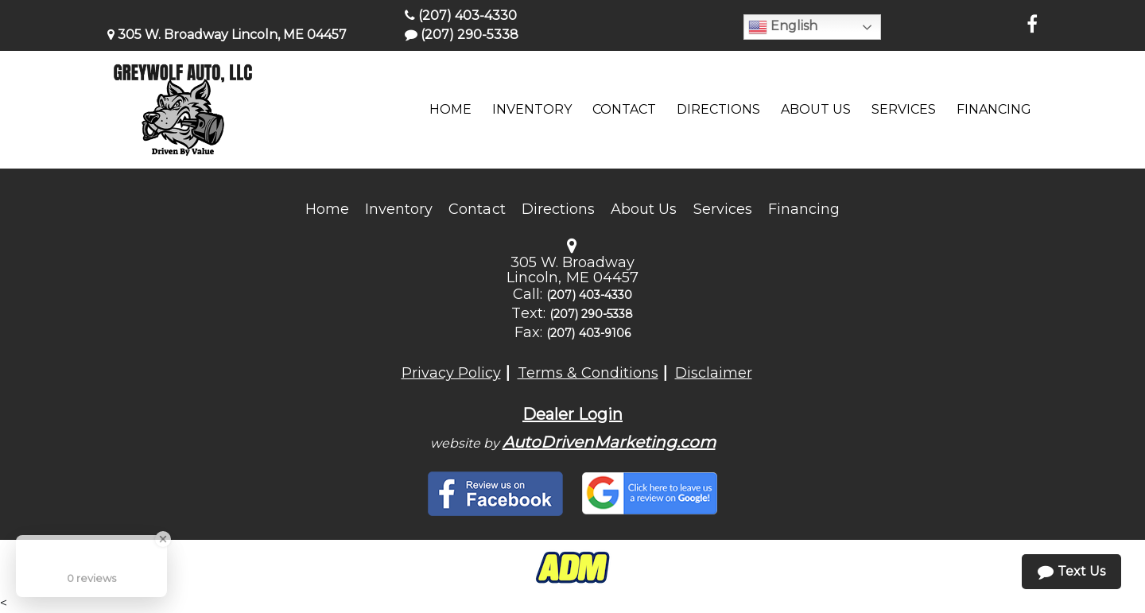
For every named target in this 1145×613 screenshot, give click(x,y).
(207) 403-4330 (461, 15)
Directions (559, 209)
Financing (804, 209)
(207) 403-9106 (588, 333)
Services (722, 209)
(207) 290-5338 (461, 34)
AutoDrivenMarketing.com (609, 442)
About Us (644, 209)
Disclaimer (713, 373)
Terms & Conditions (588, 373)
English (782, 27)
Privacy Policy (451, 373)
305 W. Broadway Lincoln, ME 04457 (227, 34)
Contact (476, 209)
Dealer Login (572, 414)
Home (327, 209)
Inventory (399, 209)
